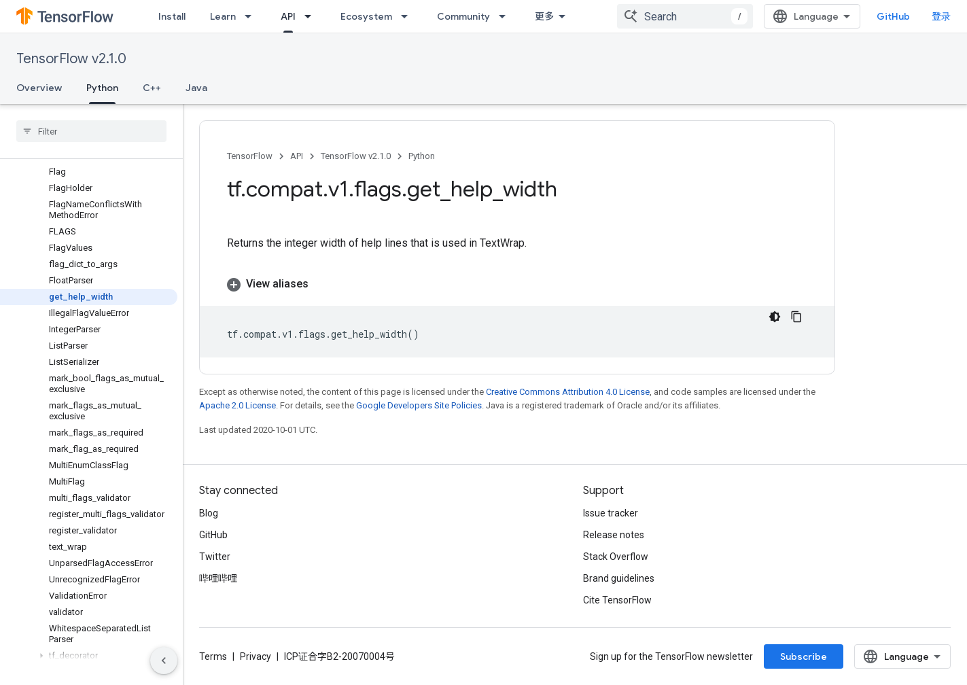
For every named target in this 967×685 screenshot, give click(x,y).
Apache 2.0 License (237, 405)
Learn (223, 16)
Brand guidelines (618, 578)
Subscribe (803, 656)
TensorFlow (249, 156)
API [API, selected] (288, 16)
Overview (39, 88)
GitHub (893, 16)
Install (172, 16)
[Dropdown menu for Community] (506, 16)
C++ (152, 88)
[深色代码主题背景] (775, 317)
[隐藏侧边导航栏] (163, 660)
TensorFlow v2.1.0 (71, 58)
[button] (88, 656)
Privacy (255, 656)
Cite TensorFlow (617, 600)
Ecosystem (366, 16)
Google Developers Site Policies (419, 405)
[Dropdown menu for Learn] (252, 16)
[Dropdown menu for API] (312, 16)
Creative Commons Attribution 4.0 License (568, 392)
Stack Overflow (615, 556)
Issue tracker (610, 513)
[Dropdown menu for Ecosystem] (408, 16)
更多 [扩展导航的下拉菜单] (544, 16)
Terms (213, 656)
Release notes (613, 534)
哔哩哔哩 (218, 578)
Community (463, 16)
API (296, 156)
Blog (208, 513)
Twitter (214, 556)
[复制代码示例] (796, 317)
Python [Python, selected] (102, 88)
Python (421, 156)
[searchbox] (91, 131)
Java (196, 88)
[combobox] (685, 16)
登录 (941, 16)
